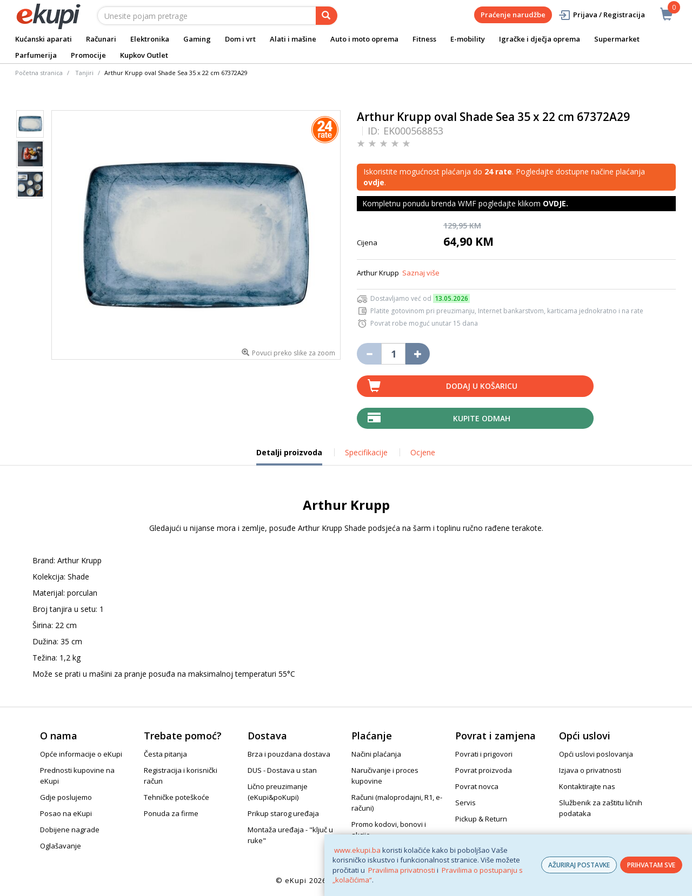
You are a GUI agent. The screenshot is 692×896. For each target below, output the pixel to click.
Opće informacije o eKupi (81, 754)
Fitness (424, 39)
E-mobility (467, 39)
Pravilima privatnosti (401, 870)
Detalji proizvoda (289, 456)
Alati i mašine (293, 39)
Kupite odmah (481, 418)
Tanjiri (84, 73)
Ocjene (422, 452)
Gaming (197, 39)
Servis (465, 802)
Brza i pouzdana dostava (289, 754)
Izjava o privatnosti (590, 770)
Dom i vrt (240, 39)
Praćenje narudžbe (513, 14)
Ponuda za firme (171, 813)
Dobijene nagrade (69, 829)
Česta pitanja (165, 754)
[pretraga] (326, 15)
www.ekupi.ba (357, 850)
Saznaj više (421, 273)
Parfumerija (36, 55)
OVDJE (554, 203)
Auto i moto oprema (364, 39)
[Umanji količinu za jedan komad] (369, 354)
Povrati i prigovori (484, 754)
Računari (101, 39)
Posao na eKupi (66, 813)
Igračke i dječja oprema (539, 39)
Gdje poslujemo (66, 797)
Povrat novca (476, 786)
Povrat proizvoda (483, 770)
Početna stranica (39, 73)
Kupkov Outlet (144, 55)
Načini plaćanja (376, 754)
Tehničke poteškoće (176, 797)
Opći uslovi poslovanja (596, 754)
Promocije (88, 55)
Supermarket (617, 39)
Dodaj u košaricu (481, 386)
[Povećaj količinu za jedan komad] (417, 354)
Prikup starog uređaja (283, 813)
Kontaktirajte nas (587, 786)
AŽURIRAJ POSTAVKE (579, 865)
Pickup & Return (481, 819)
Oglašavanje (60, 846)
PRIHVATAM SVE (651, 865)
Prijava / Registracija (601, 15)
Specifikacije (366, 452)
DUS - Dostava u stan (282, 770)
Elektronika (149, 39)
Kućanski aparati (43, 39)
